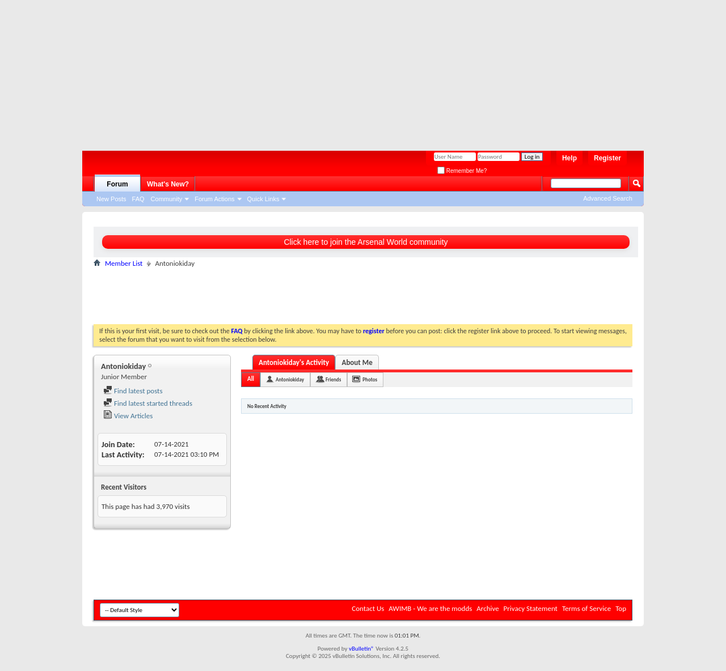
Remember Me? (462, 171)
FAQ (138, 199)
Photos (369, 379)
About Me (357, 362)
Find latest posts (133, 391)
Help (569, 158)
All (250, 379)
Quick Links (263, 199)
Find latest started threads (147, 403)
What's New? (168, 184)
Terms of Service (586, 608)
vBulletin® (361, 648)
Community (167, 199)
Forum (117, 184)
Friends (333, 379)
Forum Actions (214, 199)
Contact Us (368, 608)
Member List (123, 263)
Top (620, 608)
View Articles (128, 415)
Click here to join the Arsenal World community (366, 242)
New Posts (111, 199)
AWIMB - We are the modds (430, 608)
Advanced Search (607, 198)
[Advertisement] (357, 71)
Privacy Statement (531, 608)
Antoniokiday (290, 379)
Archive (487, 608)
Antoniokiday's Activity (294, 362)
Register (607, 158)
